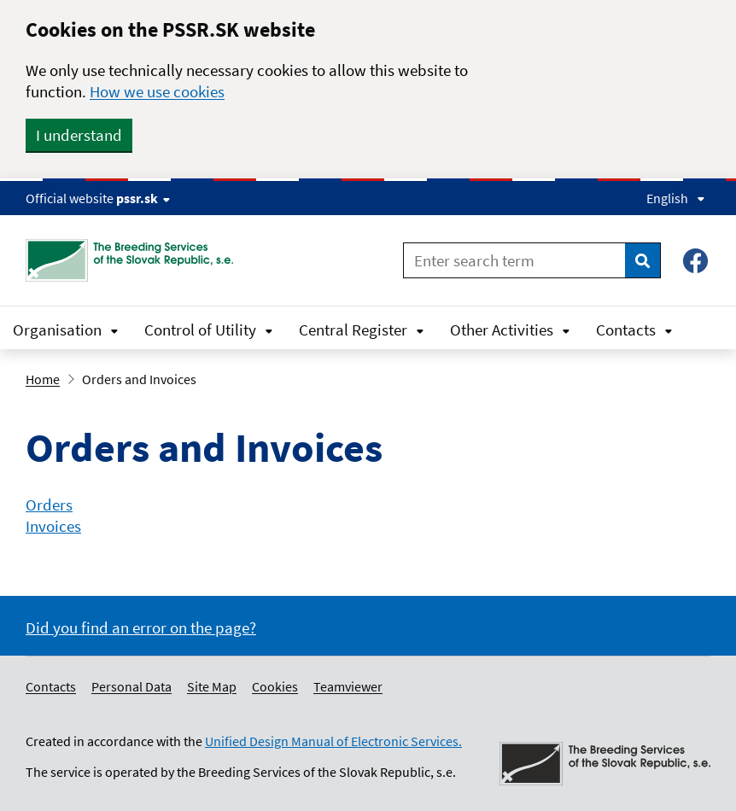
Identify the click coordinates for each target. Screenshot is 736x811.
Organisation (66, 329)
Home (43, 379)
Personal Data (131, 686)
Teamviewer (348, 686)
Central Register (361, 329)
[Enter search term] (514, 260)
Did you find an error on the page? (141, 627)
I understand (79, 135)
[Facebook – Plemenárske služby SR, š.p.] (695, 261)
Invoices (53, 526)
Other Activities (510, 329)
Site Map (212, 686)
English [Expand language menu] (675, 198)
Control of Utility (208, 329)
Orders (49, 504)
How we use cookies (157, 91)
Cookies (275, 686)
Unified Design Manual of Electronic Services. (333, 741)
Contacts (634, 329)
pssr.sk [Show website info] (143, 198)
